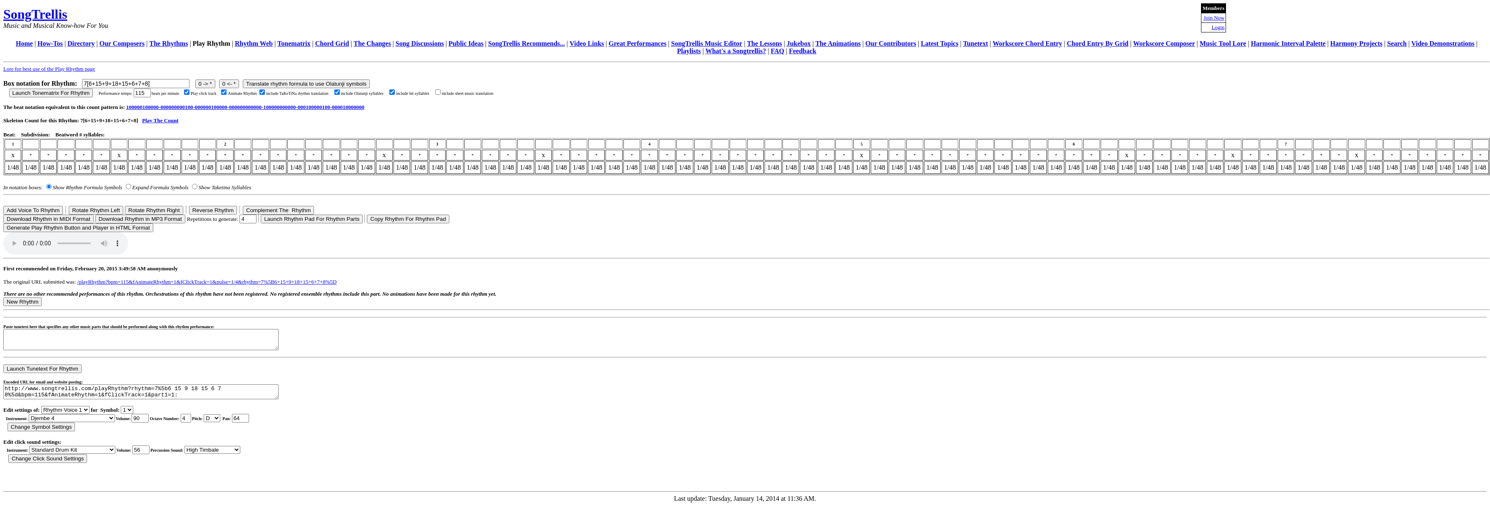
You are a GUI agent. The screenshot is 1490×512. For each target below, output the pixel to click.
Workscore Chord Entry (1027, 43)
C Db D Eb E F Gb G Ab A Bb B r (212, 424)
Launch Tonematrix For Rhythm (51, 93)
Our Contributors (890, 43)
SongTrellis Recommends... (526, 43)
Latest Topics (939, 43)
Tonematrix (293, 43)
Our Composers (122, 43)
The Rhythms (168, 43)
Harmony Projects (1356, 43)
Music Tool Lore (1223, 43)
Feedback (802, 50)
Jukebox (799, 43)
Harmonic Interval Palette (1288, 43)
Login (1217, 27)
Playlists (689, 50)
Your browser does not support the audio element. (65, 243)
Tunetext (975, 43)
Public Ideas (465, 43)
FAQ (778, 50)
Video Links (587, 43)
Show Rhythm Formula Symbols (87, 187)
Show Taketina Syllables (225, 187)
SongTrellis (35, 14)
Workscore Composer (1164, 43)
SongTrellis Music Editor (706, 43)
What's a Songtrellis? (735, 50)
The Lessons (764, 43)
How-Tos (50, 43)
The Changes (372, 43)
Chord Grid (332, 43)
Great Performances (638, 43)
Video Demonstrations (1443, 43)
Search (1397, 43)
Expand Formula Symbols (160, 187)
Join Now (1213, 18)
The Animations (838, 43)
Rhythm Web (254, 43)
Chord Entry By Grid (1098, 43)
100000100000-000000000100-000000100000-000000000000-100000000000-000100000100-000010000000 (245, 107)
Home (24, 43)
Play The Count (160, 120)
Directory (81, 43)
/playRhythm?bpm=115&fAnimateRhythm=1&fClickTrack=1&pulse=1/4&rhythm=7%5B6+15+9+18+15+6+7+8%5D (207, 282)
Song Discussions (420, 43)
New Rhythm (22, 302)
